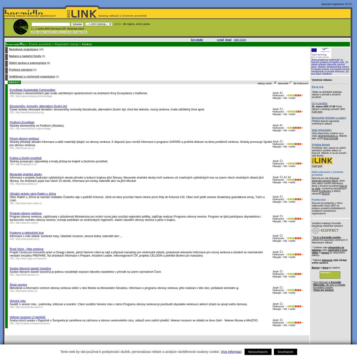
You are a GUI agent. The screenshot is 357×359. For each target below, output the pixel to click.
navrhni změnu (53, 32)
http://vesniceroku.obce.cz (29, 307)
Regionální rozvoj (66, 44)
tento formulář (331, 138)
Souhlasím (285, 352)
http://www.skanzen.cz (27, 274)
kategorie (327, 260)
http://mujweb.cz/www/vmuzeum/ (33, 323)
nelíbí (291, 98)
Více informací (231, 352)
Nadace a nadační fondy (25, 56)
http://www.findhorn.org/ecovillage (33, 128)
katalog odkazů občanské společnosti (30, 16)
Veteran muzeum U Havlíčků (27, 317)
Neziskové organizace (23, 49)
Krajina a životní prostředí (26, 158)
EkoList (326, 193)
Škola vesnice (18, 284)
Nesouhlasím (258, 352)
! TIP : (34, 28)
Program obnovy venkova (26, 213)
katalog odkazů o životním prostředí (123, 16)
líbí (284, 98)
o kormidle (69, 32)
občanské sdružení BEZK (325, 181)
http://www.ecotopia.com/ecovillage (34, 96)
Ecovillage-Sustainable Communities (32, 90)
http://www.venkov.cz (27, 291)
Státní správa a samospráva (27, 63)
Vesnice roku (18, 301)
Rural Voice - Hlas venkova (26, 249)
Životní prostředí (40, 44)
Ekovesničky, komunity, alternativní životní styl (38, 106)
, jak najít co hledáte (329, 285)
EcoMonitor (325, 191)
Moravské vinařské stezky (26, 174)
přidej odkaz (38, 32)
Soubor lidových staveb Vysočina (30, 268)
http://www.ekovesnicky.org (30, 112)
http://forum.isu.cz (25, 148)
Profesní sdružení (21, 69)
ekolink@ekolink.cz (328, 136)
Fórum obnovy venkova (24, 138)
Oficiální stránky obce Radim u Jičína (33, 193)
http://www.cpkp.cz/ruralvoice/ (31, 258)
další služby (240, 40)
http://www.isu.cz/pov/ (27, 223)
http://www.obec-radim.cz (29, 203)
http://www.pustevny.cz (27, 239)
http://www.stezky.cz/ (26, 184)
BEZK (348, 4)
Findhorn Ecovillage (22, 122)
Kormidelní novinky (323, 287)
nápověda (81, 32)
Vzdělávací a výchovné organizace (32, 76)
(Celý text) (317, 111)
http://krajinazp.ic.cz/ (26, 164)
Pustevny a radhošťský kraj (27, 232)
